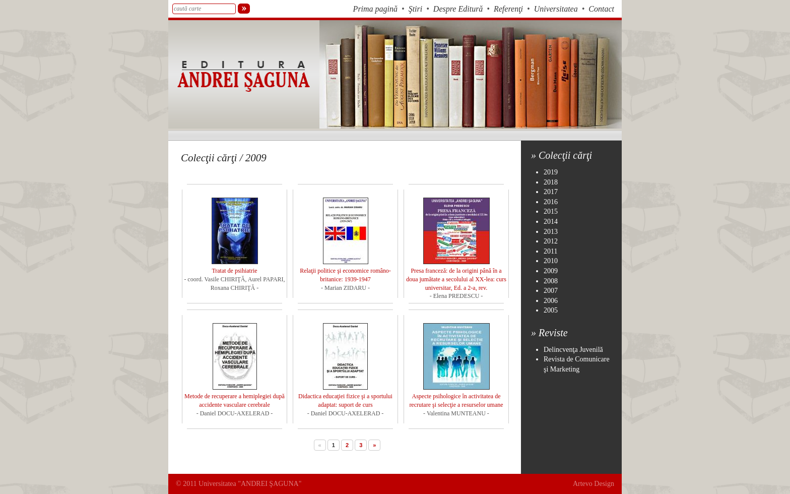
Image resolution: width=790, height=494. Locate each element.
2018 (551, 182)
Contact (601, 9)
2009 (551, 271)
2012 (551, 241)
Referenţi (508, 9)
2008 (551, 281)
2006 (551, 300)
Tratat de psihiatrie (234, 270)
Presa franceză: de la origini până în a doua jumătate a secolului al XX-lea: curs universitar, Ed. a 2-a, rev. (456, 279)
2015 (551, 211)
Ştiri (416, 9)
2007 (551, 290)
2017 (551, 192)
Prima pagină (375, 9)
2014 (551, 221)
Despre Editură (458, 9)
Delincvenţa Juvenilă (573, 349)
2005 (551, 310)
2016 (551, 202)
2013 (551, 231)
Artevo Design (593, 483)
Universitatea (556, 9)
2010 (551, 261)
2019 (551, 172)
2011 (550, 251)
